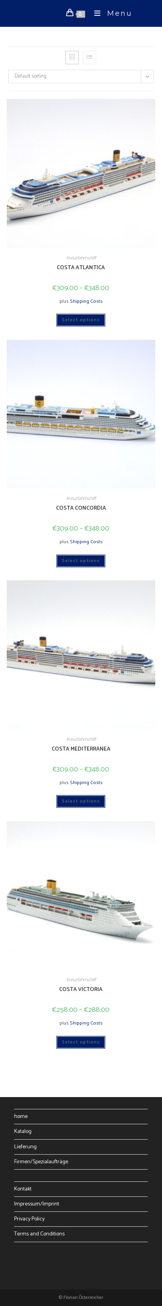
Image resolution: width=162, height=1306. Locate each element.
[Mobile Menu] (110, 13)
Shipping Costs (86, 301)
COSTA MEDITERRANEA (81, 749)
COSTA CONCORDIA (81, 508)
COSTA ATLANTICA (81, 268)
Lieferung (25, 1146)
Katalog (23, 1131)
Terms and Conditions (39, 1234)
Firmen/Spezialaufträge (41, 1161)
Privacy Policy (29, 1219)
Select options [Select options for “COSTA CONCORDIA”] (81, 561)
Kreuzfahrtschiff (81, 258)
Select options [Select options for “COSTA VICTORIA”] (81, 1042)
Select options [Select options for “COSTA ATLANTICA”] (81, 320)
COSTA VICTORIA (80, 990)
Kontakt (23, 1189)
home (21, 1116)
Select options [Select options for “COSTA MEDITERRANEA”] (81, 801)
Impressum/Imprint (36, 1204)
